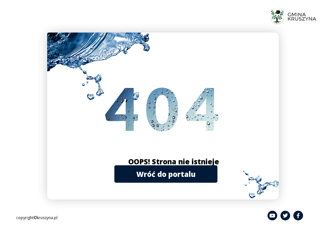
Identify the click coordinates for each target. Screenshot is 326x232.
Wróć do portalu (165, 174)
